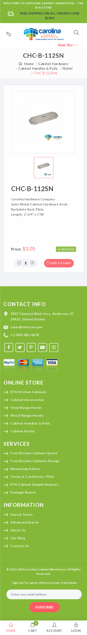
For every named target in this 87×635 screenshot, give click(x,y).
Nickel (67, 68)
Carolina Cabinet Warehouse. (46, 569)
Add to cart (58, 263)
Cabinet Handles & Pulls (38, 68)
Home (29, 64)
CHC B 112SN (45, 73)
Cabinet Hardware (53, 64)
